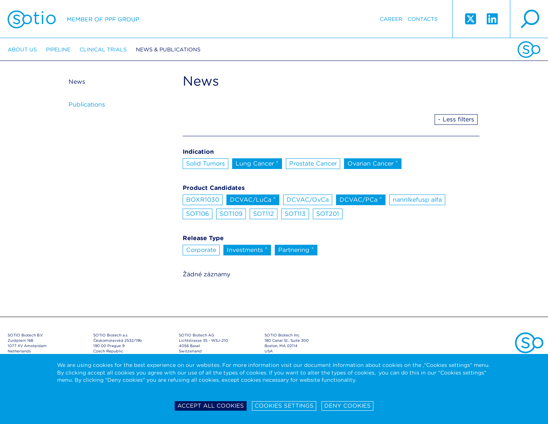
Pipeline (58, 49)
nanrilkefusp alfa (417, 199)
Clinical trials (103, 49)
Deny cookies (347, 405)
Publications (86, 104)
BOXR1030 (202, 199)
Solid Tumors (205, 163)
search (529, 19)
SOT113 (295, 213)
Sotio (73, 19)
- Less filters (456, 119)
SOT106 (197, 213)
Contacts (423, 19)
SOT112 (263, 213)
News (76, 81)
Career (391, 19)
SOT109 (231, 213)
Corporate (201, 249)
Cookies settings (284, 405)
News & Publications (168, 49)
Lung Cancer (257, 163)
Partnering (296, 249)
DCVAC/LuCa (253, 199)
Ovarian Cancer (372, 163)
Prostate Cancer (313, 163)
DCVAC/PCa (360, 199)
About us (22, 49)
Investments (247, 249)
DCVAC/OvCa (308, 199)
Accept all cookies (210, 405)
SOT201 (327, 213)
